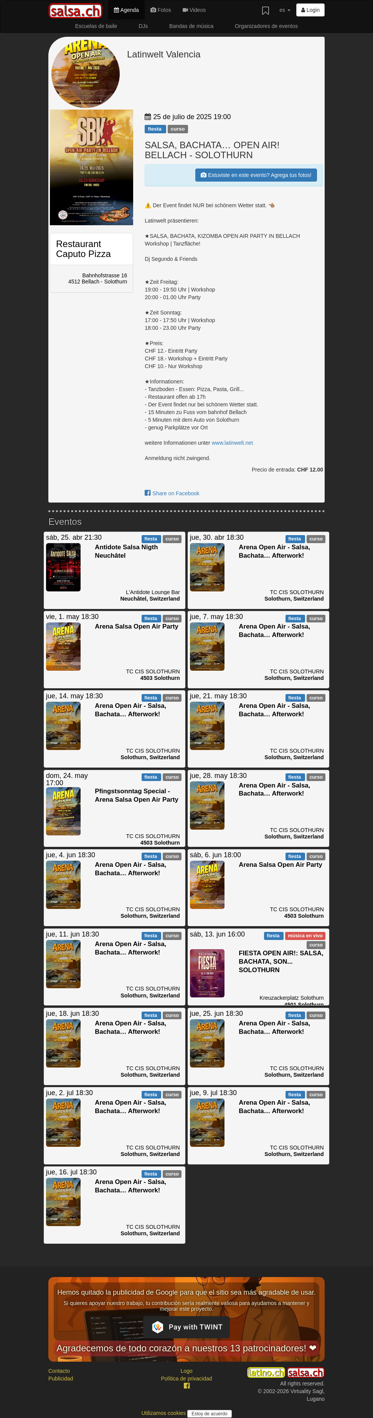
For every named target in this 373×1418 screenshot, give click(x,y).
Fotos (160, 10)
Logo (186, 1371)
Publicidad (60, 1378)
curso (178, 129)
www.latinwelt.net (232, 443)
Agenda (126, 10)
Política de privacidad (186, 1378)
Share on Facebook (172, 493)
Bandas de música (191, 26)
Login (310, 10)
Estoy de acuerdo (209, 1413)
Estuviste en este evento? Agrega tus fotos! (256, 175)
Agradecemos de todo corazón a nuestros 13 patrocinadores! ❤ (186, 1348)
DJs (143, 26)
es (284, 10)
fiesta (155, 129)
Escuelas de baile (96, 26)
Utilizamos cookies (164, 1413)
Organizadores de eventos (266, 26)
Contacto (59, 1371)
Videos (194, 10)
